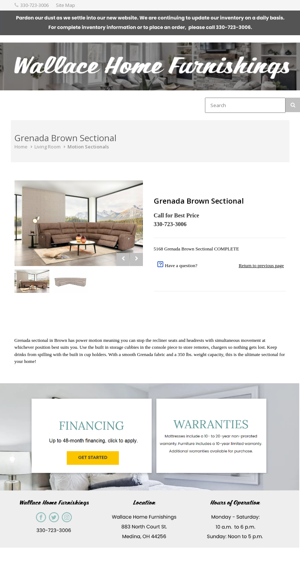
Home (21, 146)
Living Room (47, 146)
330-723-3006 (34, 5)
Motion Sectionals (88, 146)
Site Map (65, 5)
